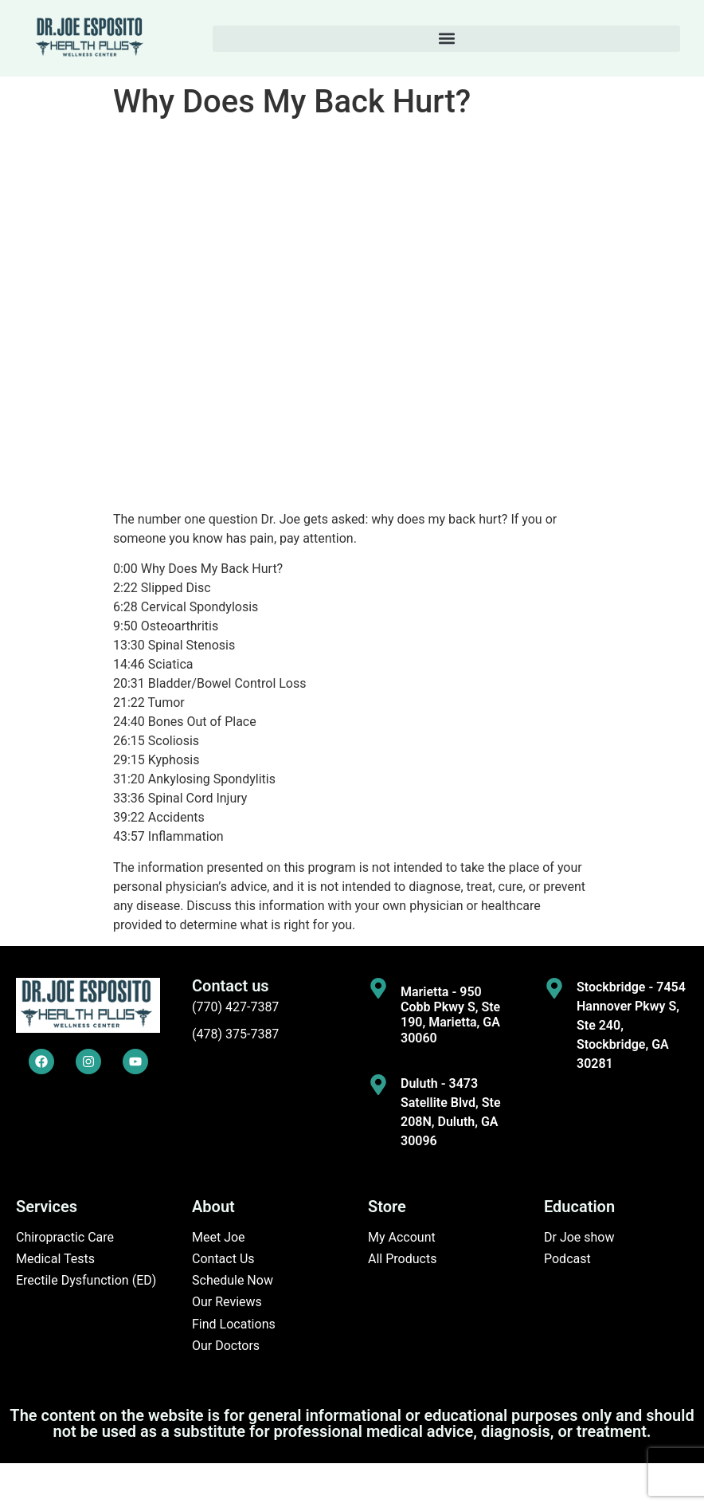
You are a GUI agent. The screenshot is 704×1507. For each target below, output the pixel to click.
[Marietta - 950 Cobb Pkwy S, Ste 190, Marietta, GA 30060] (378, 988)
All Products (402, 1258)
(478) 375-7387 (235, 1034)
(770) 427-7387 (235, 1006)
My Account (402, 1237)
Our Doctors (226, 1345)
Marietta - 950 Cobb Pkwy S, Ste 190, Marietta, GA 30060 (450, 1015)
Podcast (567, 1258)
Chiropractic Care (65, 1237)
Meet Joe (218, 1237)
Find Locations (234, 1324)
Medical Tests (55, 1258)
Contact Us (223, 1258)
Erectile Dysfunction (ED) (86, 1280)
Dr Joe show (579, 1237)
